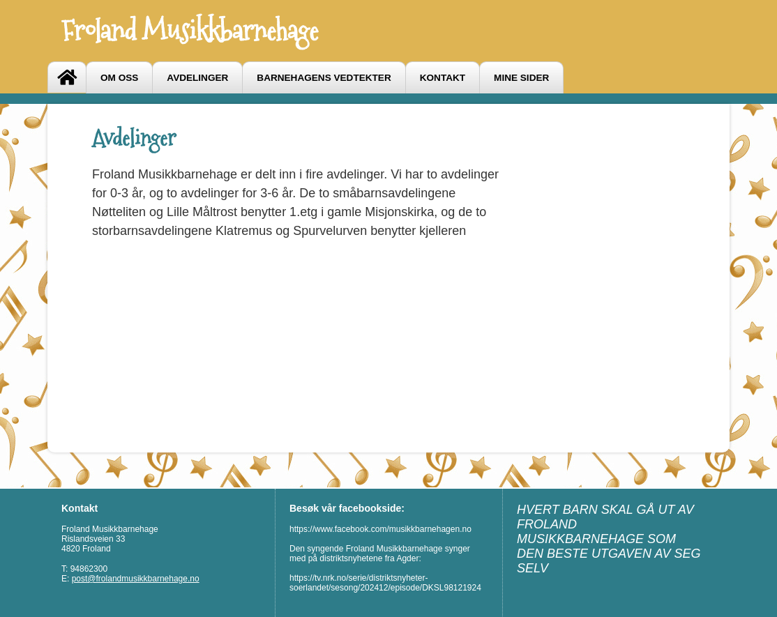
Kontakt (442, 78)
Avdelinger (197, 78)
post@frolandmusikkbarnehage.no (135, 579)
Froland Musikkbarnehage (189, 30)
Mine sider (521, 78)
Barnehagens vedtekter (324, 78)
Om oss (119, 78)
